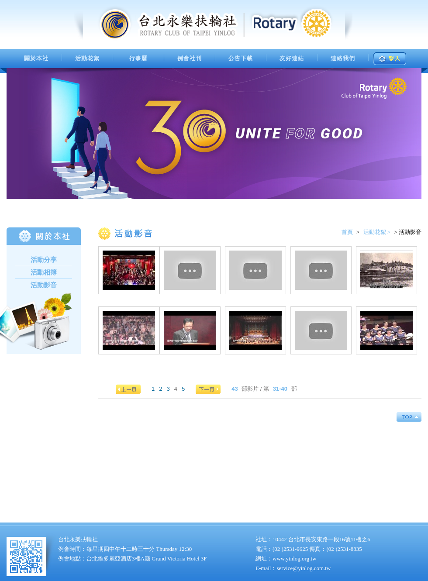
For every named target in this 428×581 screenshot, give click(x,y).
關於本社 (36, 58)
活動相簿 (44, 272)
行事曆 (138, 58)
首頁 (347, 232)
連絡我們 (343, 58)
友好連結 (292, 58)
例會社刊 (189, 58)
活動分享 (44, 259)
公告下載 (240, 58)
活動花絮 (87, 58)
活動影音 (44, 285)
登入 (389, 58)
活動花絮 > (377, 232)
